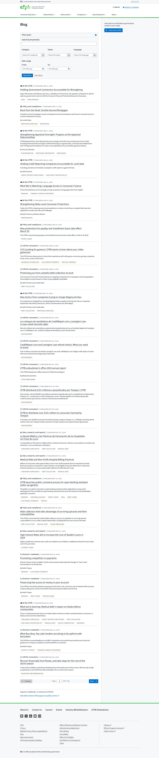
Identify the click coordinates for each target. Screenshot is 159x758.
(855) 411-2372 (135, 2)
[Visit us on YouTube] (35, 716)
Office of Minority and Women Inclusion (73, 725)
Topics (50, 50)
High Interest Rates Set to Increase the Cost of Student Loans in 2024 (51, 536)
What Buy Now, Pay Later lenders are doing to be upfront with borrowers (51, 635)
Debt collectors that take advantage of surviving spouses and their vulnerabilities (53, 513)
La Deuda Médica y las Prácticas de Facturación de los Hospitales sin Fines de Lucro (52, 438)
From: (24, 65)
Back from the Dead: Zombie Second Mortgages (44, 110)
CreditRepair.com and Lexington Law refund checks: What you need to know (54, 346)
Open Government (26, 737)
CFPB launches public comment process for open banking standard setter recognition (54, 484)
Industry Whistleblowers (77, 709)
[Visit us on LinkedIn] (30, 716)
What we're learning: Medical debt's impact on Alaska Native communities (50, 608)
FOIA (22, 725)
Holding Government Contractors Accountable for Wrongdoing (51, 89)
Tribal (62, 743)
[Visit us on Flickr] (39, 716)
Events (59, 709)
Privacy (23, 728)
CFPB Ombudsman (100, 709)
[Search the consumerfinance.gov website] (116, 7)
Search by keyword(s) (31, 40)
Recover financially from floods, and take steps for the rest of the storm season (52, 662)
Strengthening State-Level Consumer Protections (44, 204)
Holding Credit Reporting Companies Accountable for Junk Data (52, 163)
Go (68, 681)
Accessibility (64, 734)
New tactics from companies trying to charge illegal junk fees (50, 297)
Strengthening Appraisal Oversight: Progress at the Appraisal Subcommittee (50, 136)
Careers (49, 709)
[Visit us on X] (26, 716)
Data (22, 734)
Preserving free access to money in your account (44, 582)
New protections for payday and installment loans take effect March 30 (51, 230)
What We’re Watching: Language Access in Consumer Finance (50, 186)
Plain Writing (64, 731)
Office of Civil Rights (67, 737)
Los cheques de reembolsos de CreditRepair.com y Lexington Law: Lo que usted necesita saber (53, 323)
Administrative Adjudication (69, 728)
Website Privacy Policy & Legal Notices (33, 731)
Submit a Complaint (131, 7)
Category (25, 50)
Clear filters (38, 75)
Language (78, 50)
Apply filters (27, 75)
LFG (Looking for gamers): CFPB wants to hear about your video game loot (52, 251)
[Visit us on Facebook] (21, 716)
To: (49, 65)
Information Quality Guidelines (31, 740)
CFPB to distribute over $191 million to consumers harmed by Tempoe (51, 414)
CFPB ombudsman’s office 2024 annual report (43, 368)
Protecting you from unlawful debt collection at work (46, 273)
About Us (24, 709)
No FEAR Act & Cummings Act (70, 740)
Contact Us (37, 709)
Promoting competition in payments (38, 558)
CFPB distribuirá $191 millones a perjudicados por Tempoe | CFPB (53, 390)
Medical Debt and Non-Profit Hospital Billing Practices (47, 459)
